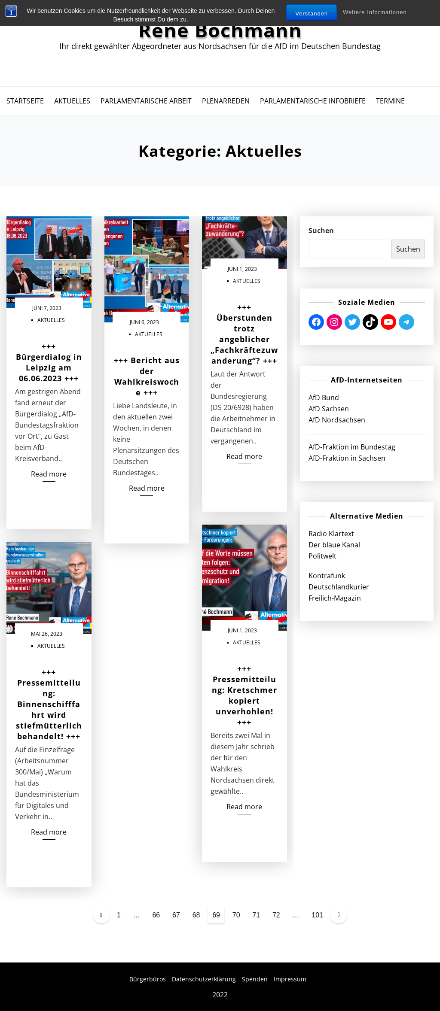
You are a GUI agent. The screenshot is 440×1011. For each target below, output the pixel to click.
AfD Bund (324, 397)
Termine (390, 101)
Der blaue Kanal (334, 545)
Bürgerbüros (147, 979)
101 (317, 915)
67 (176, 915)
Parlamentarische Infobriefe (313, 101)
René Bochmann (220, 30)
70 (236, 915)
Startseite (25, 101)
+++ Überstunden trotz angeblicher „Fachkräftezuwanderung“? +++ (244, 334)
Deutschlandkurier (339, 587)
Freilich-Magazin (335, 598)
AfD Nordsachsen (337, 420)
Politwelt (322, 556)
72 (276, 915)
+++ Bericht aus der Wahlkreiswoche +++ (147, 376)
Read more (49, 474)
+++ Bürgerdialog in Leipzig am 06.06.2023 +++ (49, 362)
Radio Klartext (331, 533)
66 (156, 915)
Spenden (255, 979)
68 (196, 915)
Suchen (321, 230)
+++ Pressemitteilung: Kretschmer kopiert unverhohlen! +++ (244, 695)
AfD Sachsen (329, 408)
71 (256, 915)
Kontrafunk (327, 575)
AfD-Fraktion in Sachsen (347, 458)
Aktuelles (72, 101)
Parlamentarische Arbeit (146, 101)
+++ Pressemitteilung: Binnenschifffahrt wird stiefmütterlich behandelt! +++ (49, 704)
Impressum (290, 979)
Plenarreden (226, 101)
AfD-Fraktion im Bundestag (352, 447)
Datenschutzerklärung (204, 979)
